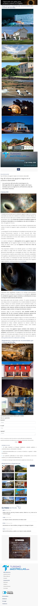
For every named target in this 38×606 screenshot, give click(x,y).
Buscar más (32, 465)
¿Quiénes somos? (6, 574)
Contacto (5, 578)
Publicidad (5, 582)
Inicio (2, 174)
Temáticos (5, 603)
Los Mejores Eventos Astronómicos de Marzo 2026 (14, 519)
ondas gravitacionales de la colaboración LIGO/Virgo (13, 337)
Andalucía (4, 598)
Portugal (4, 601)
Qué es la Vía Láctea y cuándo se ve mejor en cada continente (17, 531)
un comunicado (22, 261)
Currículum (5, 588)
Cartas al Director (6, 586)
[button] (3, 202)
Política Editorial (6, 576)
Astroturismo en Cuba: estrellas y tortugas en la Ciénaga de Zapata (18, 525)
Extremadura (5, 596)
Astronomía (6, 174)
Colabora (5, 584)
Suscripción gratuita (30, 165)
